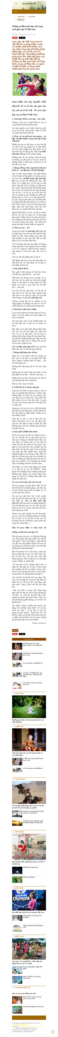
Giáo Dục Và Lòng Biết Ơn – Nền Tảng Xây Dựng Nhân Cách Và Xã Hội (27, 962)
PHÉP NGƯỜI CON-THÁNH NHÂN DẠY (32, 977)
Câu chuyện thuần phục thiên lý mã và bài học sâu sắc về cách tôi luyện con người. (28, 807)
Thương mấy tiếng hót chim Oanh (33, 1006)
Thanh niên (20, 779)
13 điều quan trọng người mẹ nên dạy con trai (33, 654)
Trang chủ (20, 16)
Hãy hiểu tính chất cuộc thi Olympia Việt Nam (28, 912)
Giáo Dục (32, 16)
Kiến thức (19, 888)
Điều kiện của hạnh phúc (30, 867)
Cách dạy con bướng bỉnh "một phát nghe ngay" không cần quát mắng (32, 674)
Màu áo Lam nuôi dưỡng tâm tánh (24, 993)
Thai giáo (19, 693)
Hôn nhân (19, 832)
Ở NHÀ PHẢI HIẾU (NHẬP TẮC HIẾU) (32, 967)
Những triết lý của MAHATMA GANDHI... (32, 916)
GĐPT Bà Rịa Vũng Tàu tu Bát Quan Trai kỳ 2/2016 (32, 997)
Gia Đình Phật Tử (22, 987)
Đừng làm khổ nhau (29, 877)
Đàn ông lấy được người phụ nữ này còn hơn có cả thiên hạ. (28, 863)
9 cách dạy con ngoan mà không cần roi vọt (32, 683)
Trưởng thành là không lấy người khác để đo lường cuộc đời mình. (33, 821)
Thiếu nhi (20, 20)
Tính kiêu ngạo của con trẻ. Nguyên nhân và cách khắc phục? (33, 644)
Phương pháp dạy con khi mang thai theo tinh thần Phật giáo (28, 721)
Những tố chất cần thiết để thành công (33, 926)
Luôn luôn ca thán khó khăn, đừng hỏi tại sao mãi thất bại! (33, 812)
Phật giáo (19, 936)
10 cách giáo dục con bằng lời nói (33, 663)
